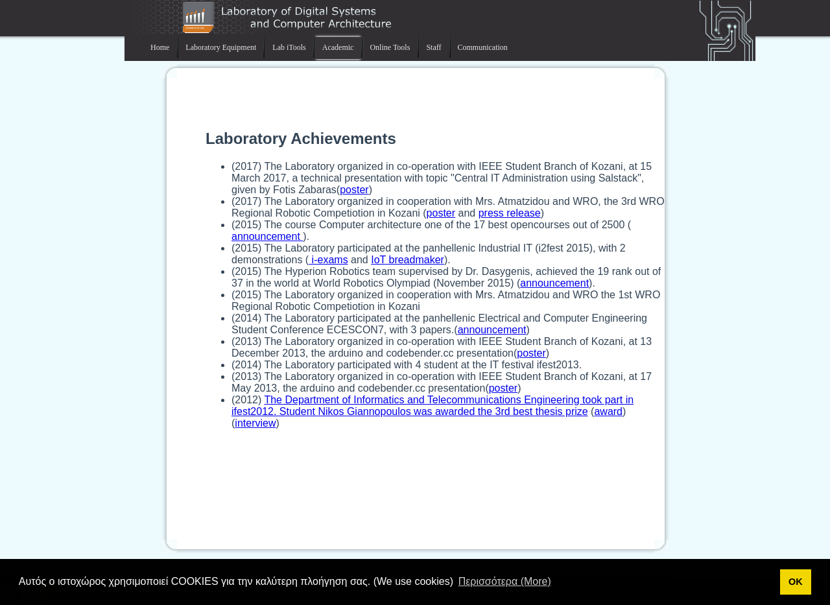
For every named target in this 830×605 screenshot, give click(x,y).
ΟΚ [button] (795, 581)
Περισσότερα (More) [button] (504, 581)
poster (354, 189)
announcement (267, 236)
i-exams (328, 259)
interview (255, 423)
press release (510, 213)
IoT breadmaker (407, 259)
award (608, 411)
